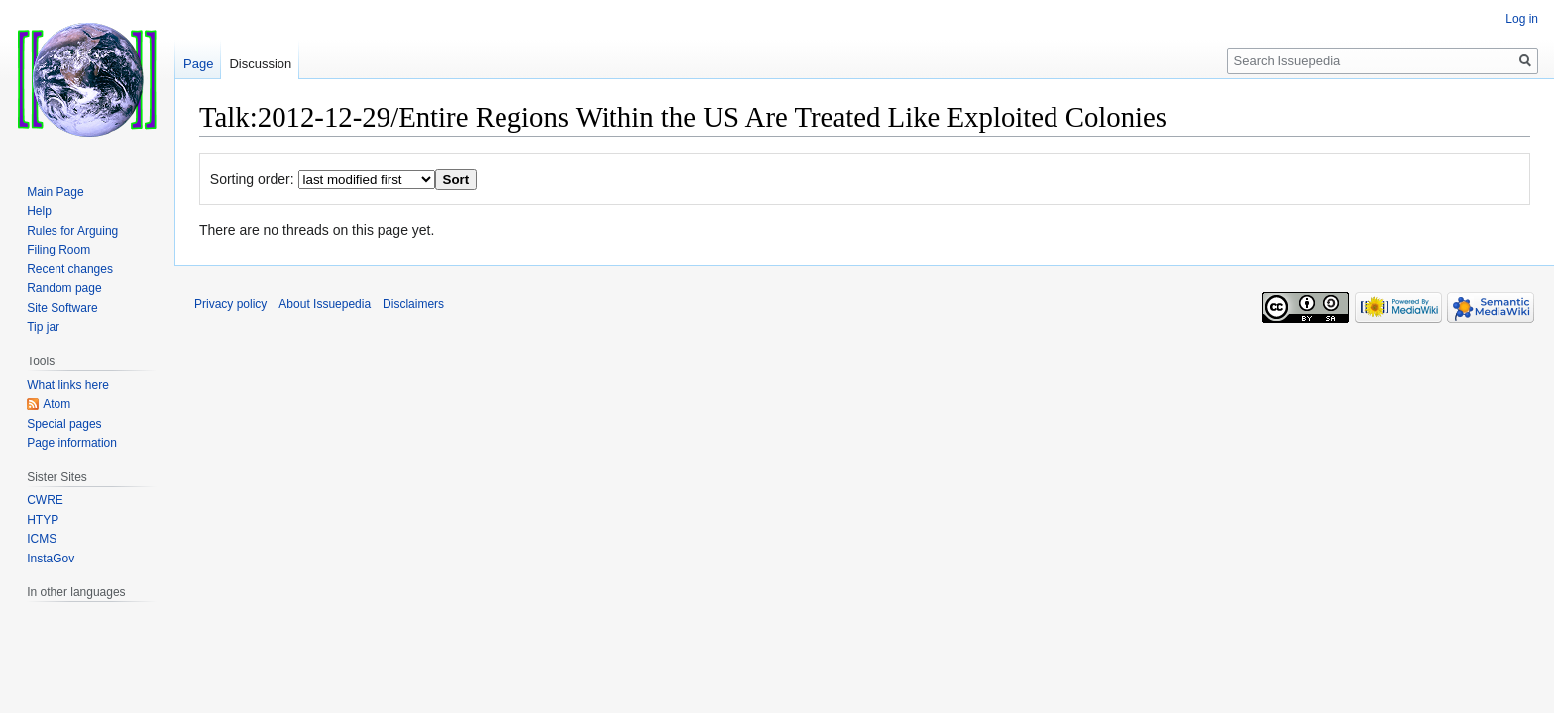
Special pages (64, 424)
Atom (56, 404)
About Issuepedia (324, 304)
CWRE (45, 500)
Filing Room (58, 249)
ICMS (41, 539)
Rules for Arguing (72, 231)
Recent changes (70, 269)
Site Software (62, 308)
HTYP (42, 520)
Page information (72, 443)
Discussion (260, 63)
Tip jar (43, 327)
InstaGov (50, 558)
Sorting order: (252, 179)
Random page (64, 288)
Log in (1521, 19)
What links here (68, 385)
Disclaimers (413, 304)
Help (39, 211)
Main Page (55, 192)
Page (198, 63)
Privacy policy (230, 304)
